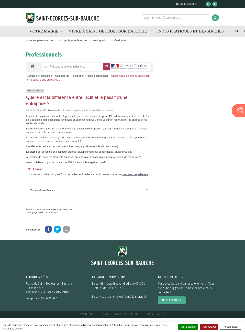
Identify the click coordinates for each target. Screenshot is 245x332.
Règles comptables (98, 75)
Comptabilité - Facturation (70, 75)
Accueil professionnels (40, 75)
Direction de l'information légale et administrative (50, 209)
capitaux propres (67, 151)
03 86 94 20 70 (49, 298)
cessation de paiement (135, 174)
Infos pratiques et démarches (193, 31)
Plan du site (86, 314)
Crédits (134, 314)
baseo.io (55, 212)
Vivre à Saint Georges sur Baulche (110, 31)
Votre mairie (46, 31)
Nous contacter (186, 3)
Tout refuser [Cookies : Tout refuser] (209, 326)
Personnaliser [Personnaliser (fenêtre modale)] (230, 326)
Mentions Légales (112, 314)
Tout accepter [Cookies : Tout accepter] (188, 326)
